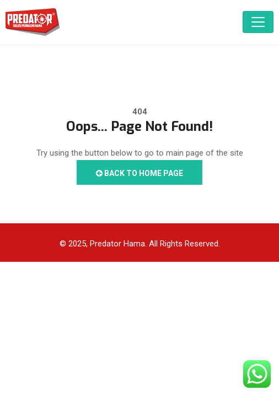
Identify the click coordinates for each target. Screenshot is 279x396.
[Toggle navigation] (258, 22)
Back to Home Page (139, 173)
